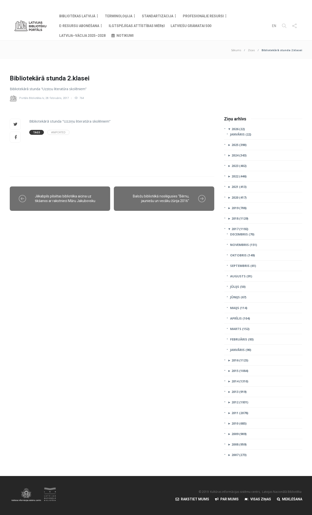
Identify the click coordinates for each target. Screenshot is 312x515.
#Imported (58, 132)
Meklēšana (292, 499)
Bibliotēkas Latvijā (77, 16)
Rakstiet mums (195, 499)
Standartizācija (157, 16)
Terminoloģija (118, 16)
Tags (36, 132)
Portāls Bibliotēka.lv (31, 98)
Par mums (229, 499)
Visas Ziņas (260, 499)
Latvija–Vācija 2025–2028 (82, 36)
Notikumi (125, 36)
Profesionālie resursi (203, 16)
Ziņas (251, 50)
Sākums (236, 50)
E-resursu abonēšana (79, 26)
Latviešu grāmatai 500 (191, 26)
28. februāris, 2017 (57, 98)
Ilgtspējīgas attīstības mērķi (137, 26)
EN (274, 26)
